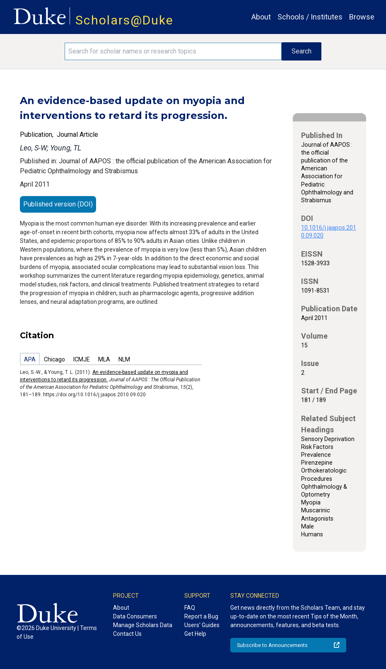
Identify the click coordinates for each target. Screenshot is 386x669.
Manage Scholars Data (142, 625)
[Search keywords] (173, 51)
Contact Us (127, 633)
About (261, 16)
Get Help (195, 633)
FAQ (189, 607)
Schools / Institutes (310, 16)
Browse (361, 16)
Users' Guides (202, 625)
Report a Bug (201, 616)
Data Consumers (135, 616)
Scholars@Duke (124, 20)
